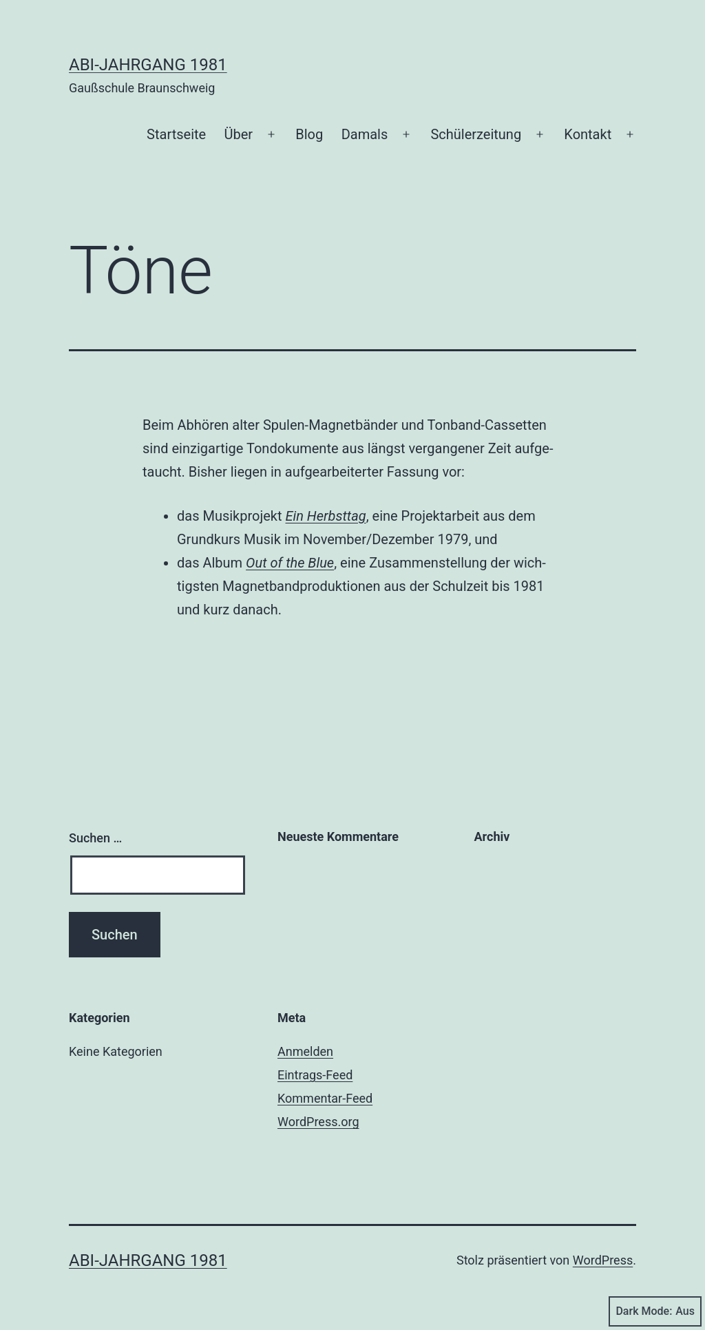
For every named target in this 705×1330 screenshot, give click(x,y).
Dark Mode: (655, 1311)
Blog (309, 134)
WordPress (603, 1260)
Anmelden (305, 1051)
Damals (364, 134)
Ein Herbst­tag (326, 516)
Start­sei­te (176, 134)
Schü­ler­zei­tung (475, 134)
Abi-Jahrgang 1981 (148, 64)
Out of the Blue (290, 562)
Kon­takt (587, 134)
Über (238, 134)
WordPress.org (318, 1121)
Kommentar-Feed (324, 1098)
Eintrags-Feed (314, 1075)
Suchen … (95, 838)
